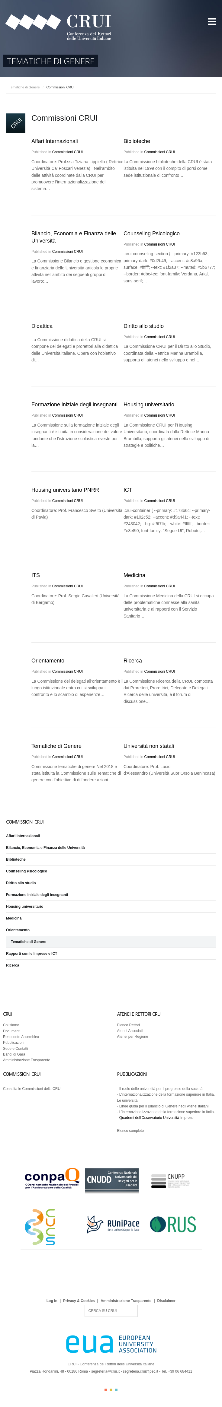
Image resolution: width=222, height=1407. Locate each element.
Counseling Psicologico (152, 233)
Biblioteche (137, 141)
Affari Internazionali (54, 141)
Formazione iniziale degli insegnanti (74, 405)
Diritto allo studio (144, 326)
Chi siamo (11, 1025)
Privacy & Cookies (79, 1301)
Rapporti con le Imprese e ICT (31, 953)
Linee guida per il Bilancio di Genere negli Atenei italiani (164, 1106)
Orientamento (47, 661)
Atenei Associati (130, 1031)
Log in (52, 1301)
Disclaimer (166, 1301)
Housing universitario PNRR (65, 490)
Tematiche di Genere (24, 87)
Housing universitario (149, 405)
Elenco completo (130, 1131)
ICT (128, 490)
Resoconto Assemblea (21, 1037)
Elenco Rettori (128, 1025)
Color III (116, 1390)
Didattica (42, 326)
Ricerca (133, 661)
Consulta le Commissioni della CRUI (32, 1089)
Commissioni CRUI (67, 152)
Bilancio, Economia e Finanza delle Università (45, 848)
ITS (35, 575)
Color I (106, 1390)
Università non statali (149, 746)
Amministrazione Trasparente (26, 1060)
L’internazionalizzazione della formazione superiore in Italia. (167, 1112)
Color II (111, 1390)
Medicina (134, 575)
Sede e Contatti (15, 1049)
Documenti (11, 1031)
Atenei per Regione (132, 1036)
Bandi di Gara (14, 1054)
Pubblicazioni (13, 1042)
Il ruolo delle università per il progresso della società (160, 1089)
